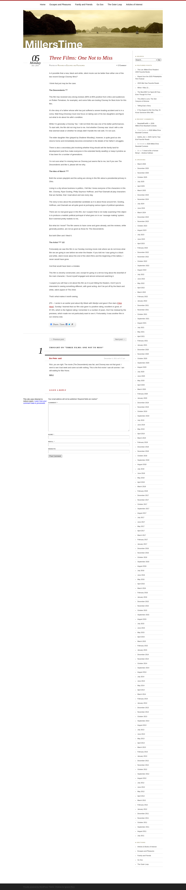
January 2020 (142, 398)
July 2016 (140, 570)
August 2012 (141, 778)
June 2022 (141, 279)
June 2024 (141, 208)
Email (51, 441)
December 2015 (143, 601)
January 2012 (142, 809)
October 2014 (142, 663)
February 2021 (142, 341)
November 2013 (143, 712)
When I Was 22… (143, 88)
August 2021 (141, 323)
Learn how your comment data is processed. (35, 402)
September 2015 (143, 615)
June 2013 (141, 734)
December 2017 (143, 495)
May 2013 (140, 738)
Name (51, 434)
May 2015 (140, 632)
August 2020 (141, 367)
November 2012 (143, 765)
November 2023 (143, 221)
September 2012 (143, 774)
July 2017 (140, 517)
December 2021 (143, 305)
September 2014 (143, 668)
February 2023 (142, 248)
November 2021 (143, 310)
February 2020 (142, 394)
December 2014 (143, 654)
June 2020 (141, 376)
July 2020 (140, 372)
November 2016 (143, 553)
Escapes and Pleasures (60, 4)
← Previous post (57, 339)
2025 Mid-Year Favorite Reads (148, 83)
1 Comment (122, 65)
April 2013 (141, 743)
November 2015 (143, 606)
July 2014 (140, 676)
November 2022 (143, 257)
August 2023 (141, 230)
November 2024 (143, 199)
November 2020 (143, 354)
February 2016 (142, 592)
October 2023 (142, 226)
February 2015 (142, 646)
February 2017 (142, 539)
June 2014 (141, 681)
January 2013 (142, 756)
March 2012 (141, 800)
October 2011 (142, 822)
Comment (53, 402)
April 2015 (141, 637)
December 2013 (143, 707)
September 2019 (143, 416)
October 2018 (142, 456)
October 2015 (142, 610)
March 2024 (141, 212)
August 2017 (141, 513)
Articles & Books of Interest (147, 847)
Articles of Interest (134, 4)
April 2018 (141, 482)
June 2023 (141, 239)
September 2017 (143, 508)
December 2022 (143, 252)
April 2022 (141, 288)
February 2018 (142, 491)
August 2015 (141, 619)
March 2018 (141, 486)
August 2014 (141, 672)
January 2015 (142, 650)
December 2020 (143, 349)
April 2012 (141, 796)
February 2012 (142, 805)
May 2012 (140, 791)
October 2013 (142, 716)
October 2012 (142, 769)
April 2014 (141, 690)
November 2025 (143, 173)
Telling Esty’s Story (144, 106)
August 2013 (141, 725)
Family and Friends (83, 4)
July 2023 (140, 234)
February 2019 (142, 442)
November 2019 (143, 407)
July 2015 (140, 623)
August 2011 (141, 831)
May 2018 (140, 478)
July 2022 (140, 274)
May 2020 (140, 380)
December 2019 (143, 403)
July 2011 (140, 836)
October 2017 (142, 504)
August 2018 (141, 464)
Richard (61, 65)
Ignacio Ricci (70, 887)
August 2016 (141, 566)
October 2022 (142, 261)
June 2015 (141, 628)
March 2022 (141, 292)
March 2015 (141, 641)
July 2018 (140, 469)
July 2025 (140, 181)
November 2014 (143, 659)
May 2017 (140, 526)
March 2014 (141, 694)
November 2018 (143, 451)
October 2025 (142, 177)
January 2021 (142, 345)
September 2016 (143, 562)
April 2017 (141, 531)
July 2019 (140, 420)
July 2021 (140, 327)
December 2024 (143, 195)
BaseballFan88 (142, 123)
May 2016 (140, 579)
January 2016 (142, 597)
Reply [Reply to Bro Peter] (51, 375)
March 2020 (141, 389)
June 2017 (141, 522)
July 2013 (140, 730)
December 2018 (143, 447)
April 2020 (141, 385)
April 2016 (141, 584)
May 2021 (140, 332)
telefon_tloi (141, 137)
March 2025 (141, 190)
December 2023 (143, 217)
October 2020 (142, 358)
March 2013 (141, 747)
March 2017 (141, 535)
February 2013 (142, 752)
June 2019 (141, 425)
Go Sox (100, 4)
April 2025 (141, 186)
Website (52, 449)
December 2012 (143, 761)
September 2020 (143, 363)
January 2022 (142, 301)
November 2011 (143, 818)
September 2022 (143, 265)
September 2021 (143, 318)
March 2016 (141, 588)
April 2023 (141, 243)
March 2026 (141, 164)
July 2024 (140, 204)
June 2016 (141, 575)
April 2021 (141, 336)
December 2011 (143, 813)
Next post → (120, 339)
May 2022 (140, 283)
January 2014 (142, 703)
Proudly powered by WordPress (35, 887)
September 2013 (143, 721)
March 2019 (141, 438)
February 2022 (142, 296)
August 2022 (141, 270)
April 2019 (141, 433)
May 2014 (140, 685)
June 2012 (141, 787)
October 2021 (142, 314)
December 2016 (143, 548)
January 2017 (142, 544)
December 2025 (143, 168)
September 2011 (143, 827)
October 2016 (142, 557)
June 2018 (141, 473)
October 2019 (142, 411)
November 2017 (143, 500)
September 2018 (143, 460)
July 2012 (140, 783)
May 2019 (140, 429)
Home (42, 4)
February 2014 (142, 699)
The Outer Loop (115, 4)
